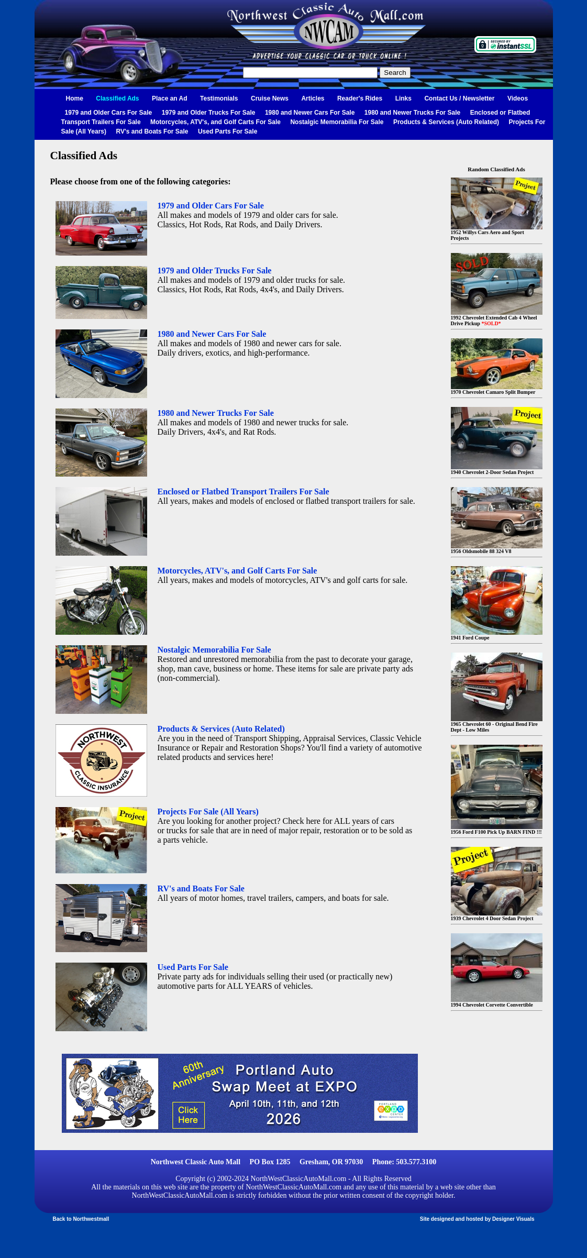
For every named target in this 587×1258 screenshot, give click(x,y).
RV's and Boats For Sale (152, 131)
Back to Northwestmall (81, 1219)
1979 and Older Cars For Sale (108, 112)
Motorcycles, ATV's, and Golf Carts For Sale (215, 122)
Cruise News (270, 98)
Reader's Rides (359, 98)
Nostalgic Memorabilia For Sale (336, 122)
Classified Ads (117, 98)
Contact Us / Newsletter (459, 98)
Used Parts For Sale (227, 131)
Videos (517, 98)
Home (74, 98)
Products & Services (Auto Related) (446, 122)
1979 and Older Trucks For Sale (209, 112)
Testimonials (219, 98)
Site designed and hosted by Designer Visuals (477, 1219)
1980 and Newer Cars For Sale (310, 112)
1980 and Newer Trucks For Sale (412, 112)
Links (403, 98)
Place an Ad (169, 98)
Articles (312, 98)
